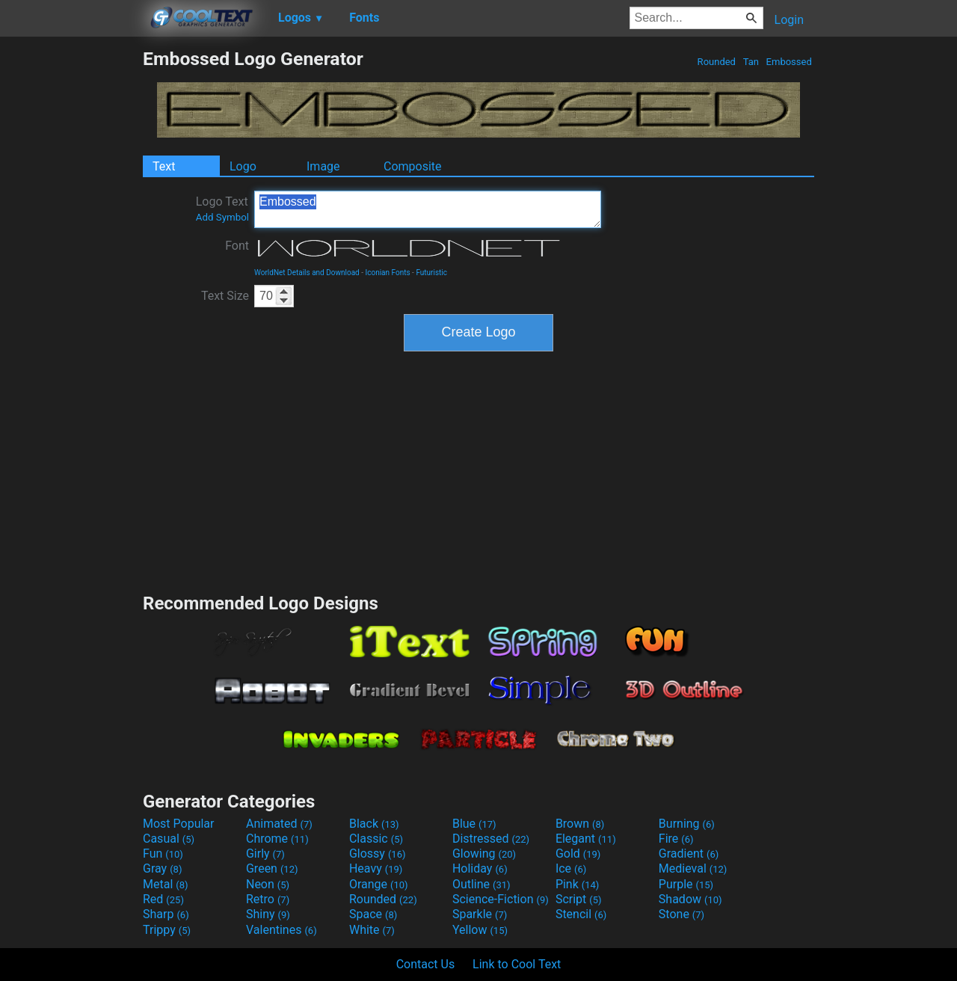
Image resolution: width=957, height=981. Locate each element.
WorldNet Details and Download (307, 272)
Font (237, 246)
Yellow (480, 930)
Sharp (166, 914)
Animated (279, 824)
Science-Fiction (500, 899)
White (372, 930)
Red (163, 899)
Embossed (788, 61)
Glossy (377, 853)
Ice (571, 868)
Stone (681, 914)
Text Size (225, 296)
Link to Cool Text (517, 964)
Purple (686, 884)
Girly (265, 853)
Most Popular (179, 824)
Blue (474, 824)
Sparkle (479, 914)
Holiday (480, 868)
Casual (168, 838)
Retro (267, 899)
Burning (687, 824)
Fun (163, 853)
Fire (676, 838)
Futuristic (431, 272)
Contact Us (425, 964)
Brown (580, 824)
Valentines (281, 930)
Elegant (586, 838)
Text (164, 166)
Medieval (693, 868)
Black (374, 824)
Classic (376, 838)
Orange (378, 884)
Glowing (484, 853)
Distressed (490, 838)
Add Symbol (222, 217)
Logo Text (222, 208)
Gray (162, 868)
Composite (413, 166)
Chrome (277, 838)
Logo (243, 166)
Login (789, 20)
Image (323, 166)
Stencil (581, 914)
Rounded (716, 61)
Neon (267, 884)
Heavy (375, 868)
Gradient (688, 853)
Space (373, 914)
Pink (578, 884)
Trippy (167, 930)
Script (579, 899)
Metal (165, 884)
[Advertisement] (71, 272)
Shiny (268, 914)
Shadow (690, 899)
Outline (481, 884)
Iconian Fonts (388, 272)
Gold (578, 853)
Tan (750, 61)
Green (272, 868)
